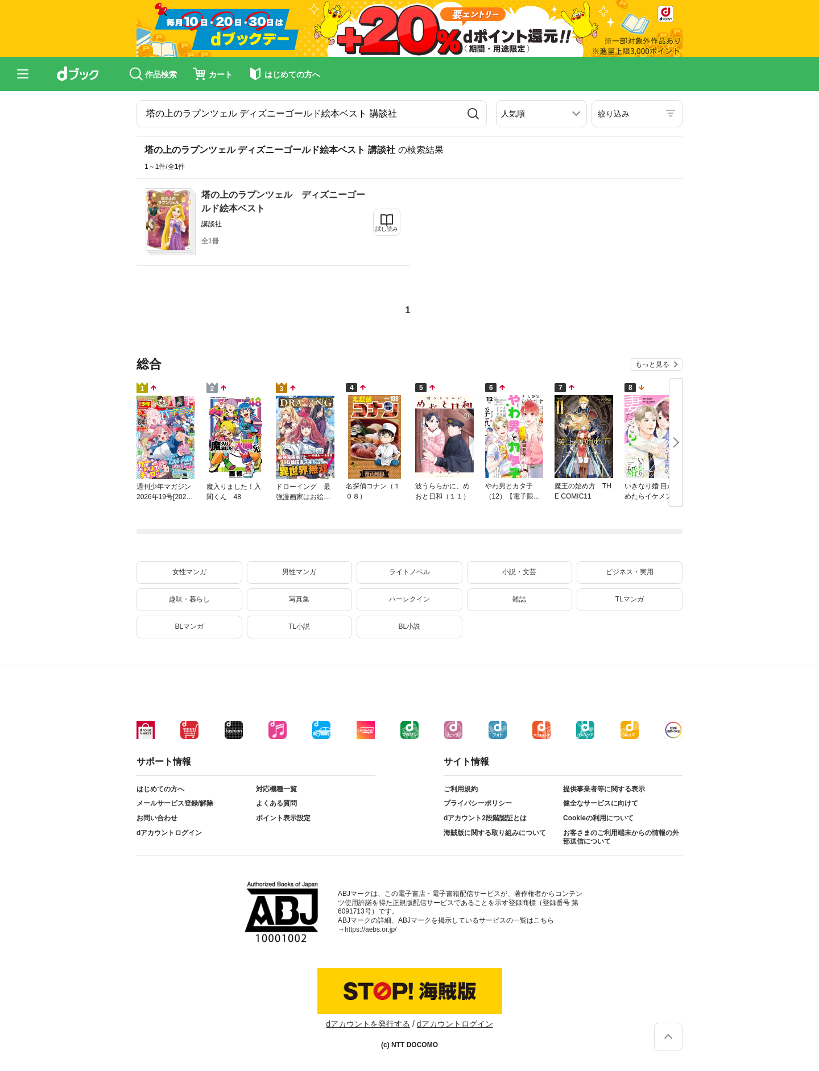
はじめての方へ (160, 789)
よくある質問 (276, 803)
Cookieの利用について (598, 818)
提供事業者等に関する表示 (604, 789)
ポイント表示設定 (283, 818)
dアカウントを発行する (368, 1023)
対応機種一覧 (276, 789)
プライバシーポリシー (478, 803)
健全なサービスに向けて (600, 803)
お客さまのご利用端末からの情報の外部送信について (621, 837)
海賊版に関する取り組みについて (495, 833)
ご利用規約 (461, 789)
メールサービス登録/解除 (174, 803)
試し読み (386, 229)
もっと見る (652, 364)
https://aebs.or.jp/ (370, 929)
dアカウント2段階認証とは (485, 818)
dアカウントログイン (169, 833)
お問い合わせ (156, 818)
